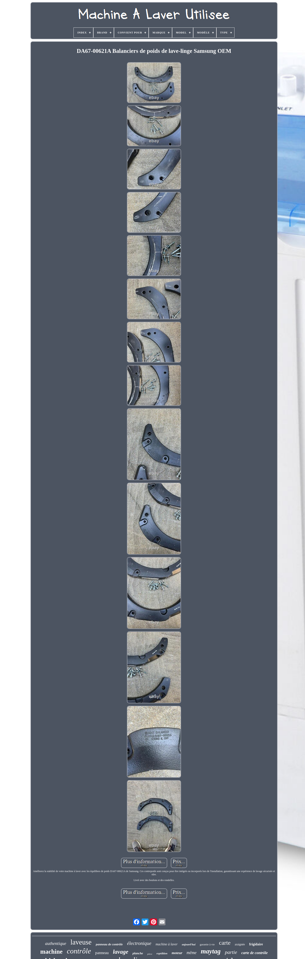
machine (51, 951)
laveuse (81, 942)
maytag (211, 951)
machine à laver (167, 944)
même (192, 952)
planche (137, 953)
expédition (162, 953)
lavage (120, 952)
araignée (240, 944)
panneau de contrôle (109, 944)
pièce (149, 954)
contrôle (79, 951)
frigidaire (256, 944)
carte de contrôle (254, 953)
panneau (102, 952)
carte (224, 942)
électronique (139, 943)
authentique (55, 943)
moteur (177, 953)
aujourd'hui (189, 944)
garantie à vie (207, 944)
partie (231, 952)
